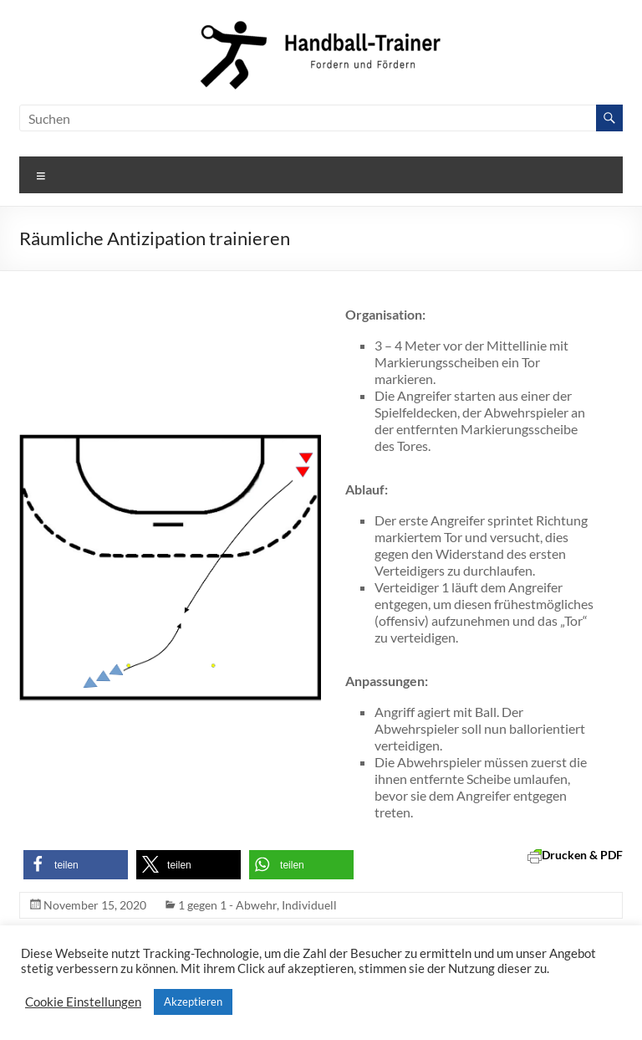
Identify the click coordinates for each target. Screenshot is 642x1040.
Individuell (309, 905)
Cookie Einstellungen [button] (83, 1002)
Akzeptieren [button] (193, 1001)
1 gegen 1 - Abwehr (227, 905)
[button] (75, 864)
